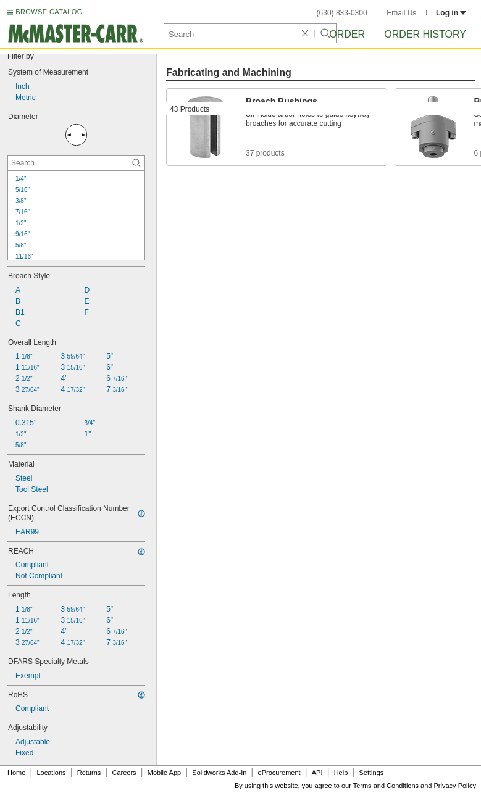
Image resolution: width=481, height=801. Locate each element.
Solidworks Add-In (219, 772)
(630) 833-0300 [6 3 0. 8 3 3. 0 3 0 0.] (342, 13)
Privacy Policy (455, 785)
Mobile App (164, 772)
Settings (371, 772)
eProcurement (279, 772)
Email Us (401, 13)
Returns (89, 772)
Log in (451, 13)
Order (347, 34)
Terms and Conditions (386, 785)
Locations (51, 772)
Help (341, 772)
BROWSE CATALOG (48, 11)
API (317, 772)
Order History (425, 34)
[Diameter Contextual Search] (76, 163)
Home (16, 772)
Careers (124, 772)
